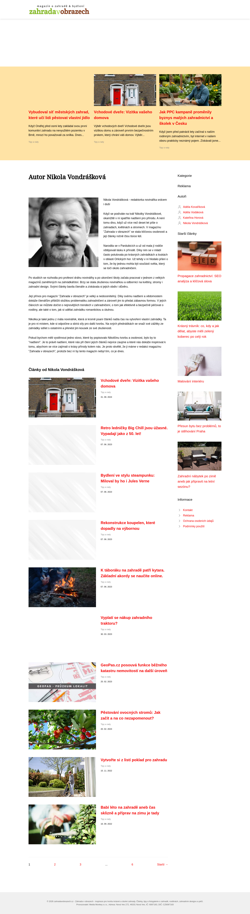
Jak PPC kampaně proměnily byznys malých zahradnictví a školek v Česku (186, 118)
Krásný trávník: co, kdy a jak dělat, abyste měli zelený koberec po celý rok (198, 331)
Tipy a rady (34, 142)
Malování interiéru (191, 381)
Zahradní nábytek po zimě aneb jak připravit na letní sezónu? (197, 481)
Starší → (162, 864)
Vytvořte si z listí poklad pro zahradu (134, 760)
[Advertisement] (125, 42)
